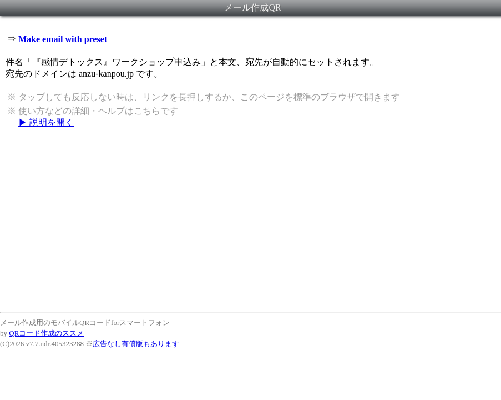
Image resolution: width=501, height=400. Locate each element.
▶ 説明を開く (46, 122)
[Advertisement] (250, 219)
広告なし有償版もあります (136, 343)
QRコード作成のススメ (46, 333)
